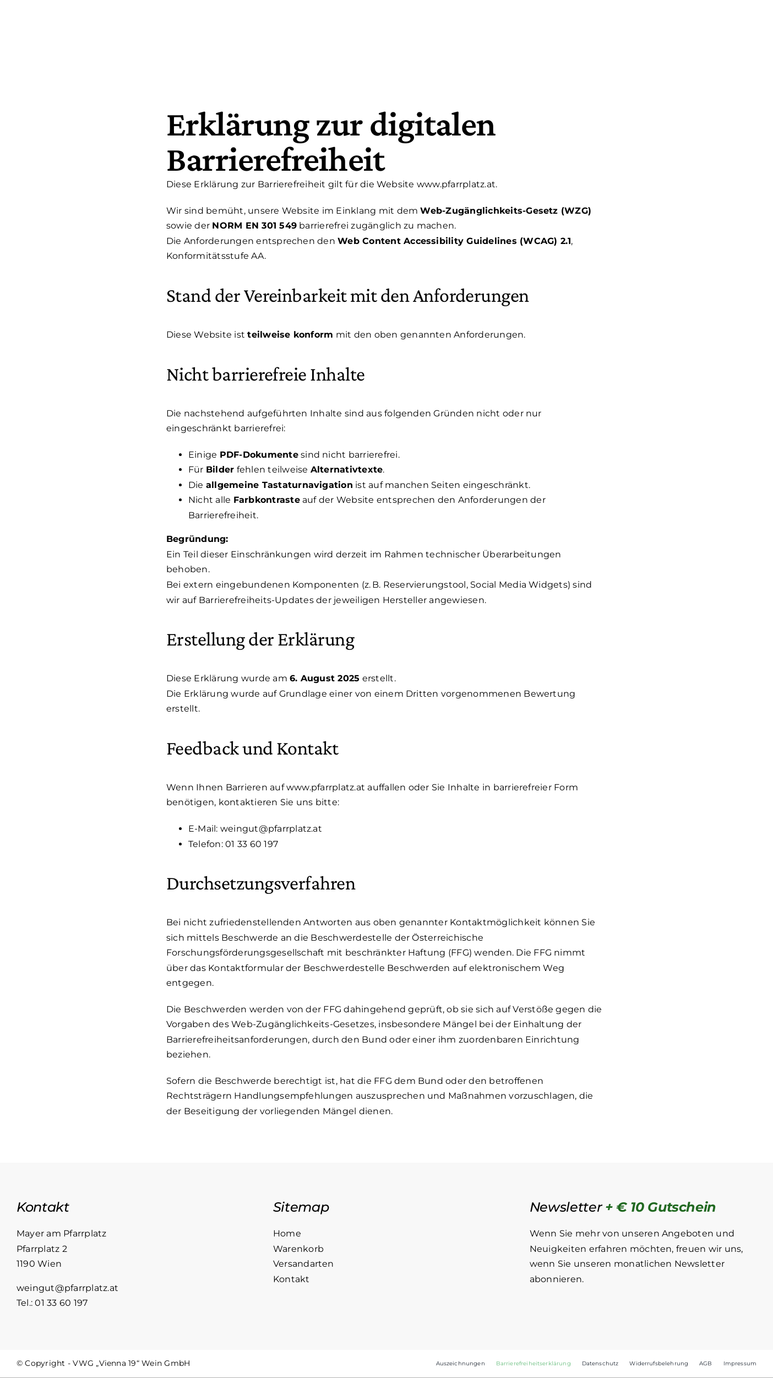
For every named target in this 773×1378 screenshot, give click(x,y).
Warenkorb (298, 1249)
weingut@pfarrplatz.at (271, 828)
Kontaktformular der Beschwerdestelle (296, 968)
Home (287, 1234)
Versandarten (303, 1264)
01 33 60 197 (251, 844)
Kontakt (291, 1279)
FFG (460, 953)
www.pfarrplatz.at (456, 185)
